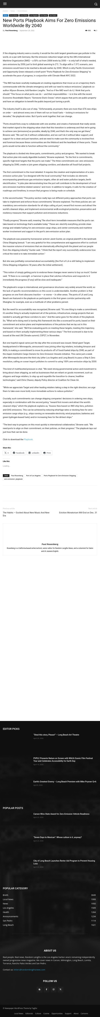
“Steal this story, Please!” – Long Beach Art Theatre (56, 735)
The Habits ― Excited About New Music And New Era (26, 514)
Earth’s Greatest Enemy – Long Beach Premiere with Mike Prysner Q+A (64, 781)
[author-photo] (50, 540)
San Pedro (53, 15)
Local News (24, 15)
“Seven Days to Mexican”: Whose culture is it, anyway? (57, 837)
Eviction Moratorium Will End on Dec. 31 (78, 512)
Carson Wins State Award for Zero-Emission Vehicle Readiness (61, 814)
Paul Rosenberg (11, 30)
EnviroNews (22, 11)
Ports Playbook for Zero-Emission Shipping (60, 475)
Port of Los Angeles (33, 475)
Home (5, 11)
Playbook (28, 439)
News (12, 11)
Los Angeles (34, 15)
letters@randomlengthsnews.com (29, 969)
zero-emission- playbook (13, 479)
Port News (43, 15)
